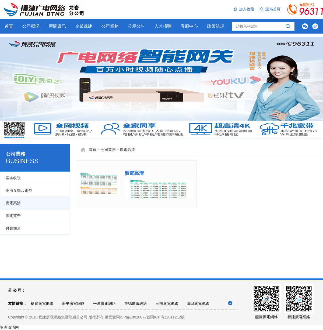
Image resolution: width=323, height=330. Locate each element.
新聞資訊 (57, 26)
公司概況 (31, 26)
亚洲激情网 (9, 327)
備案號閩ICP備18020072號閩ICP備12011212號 (145, 317)
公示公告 (136, 26)
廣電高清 (13, 203)
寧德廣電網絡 (135, 303)
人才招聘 (162, 26)
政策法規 (215, 26)
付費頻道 (13, 228)
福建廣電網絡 (42, 303)
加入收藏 (243, 9)
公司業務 (110, 26)
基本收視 (13, 178)
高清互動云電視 (19, 190)
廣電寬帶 (13, 215)
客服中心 (189, 26)
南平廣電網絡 (73, 303)
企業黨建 (83, 26)
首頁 (9, 26)
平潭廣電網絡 (104, 303)
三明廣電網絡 (167, 303)
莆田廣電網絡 (198, 303)
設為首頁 (269, 9)
